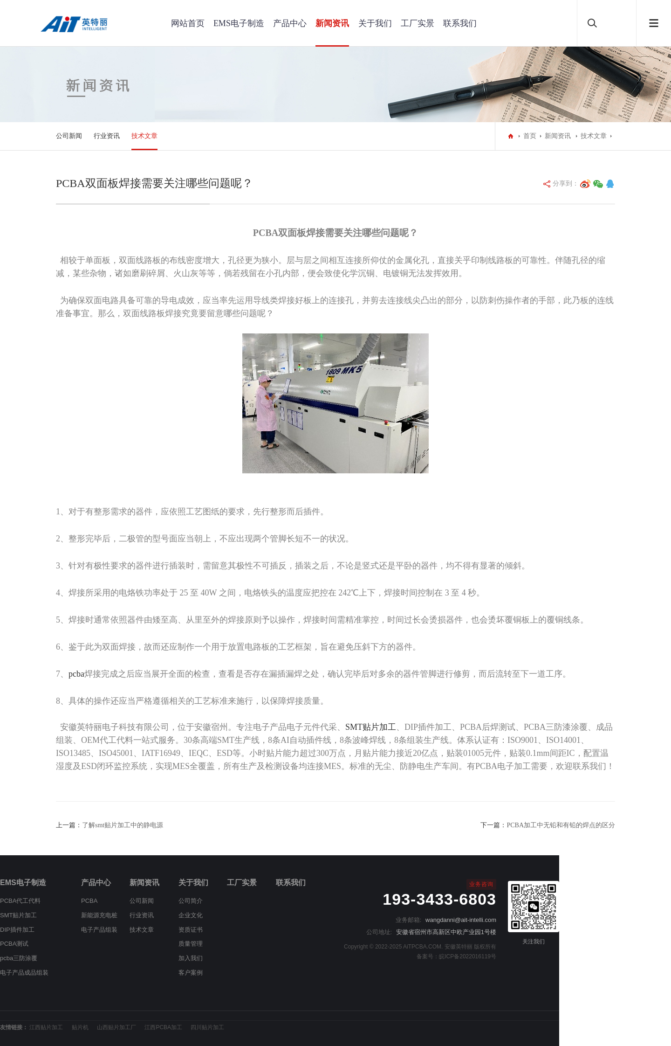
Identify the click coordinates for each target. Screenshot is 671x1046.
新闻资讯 (332, 23)
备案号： (428, 956)
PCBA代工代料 (20, 900)
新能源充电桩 (99, 915)
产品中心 (290, 23)
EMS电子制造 (238, 23)
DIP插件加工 (17, 929)
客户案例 (190, 972)
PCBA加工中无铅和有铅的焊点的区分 (561, 825)
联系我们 (460, 23)
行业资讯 (107, 135)
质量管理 (190, 943)
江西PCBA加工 (163, 1027)
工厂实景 (417, 23)
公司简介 (190, 900)
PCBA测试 (14, 943)
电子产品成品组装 (24, 972)
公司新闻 (69, 135)
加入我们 (190, 958)
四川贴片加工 (207, 1027)
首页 (529, 135)
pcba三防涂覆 (18, 958)
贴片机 (80, 1027)
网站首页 (188, 23)
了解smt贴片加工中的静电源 (122, 825)
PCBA (89, 900)
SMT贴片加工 (18, 915)
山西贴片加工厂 (116, 1027)
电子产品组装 (99, 929)
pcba (76, 674)
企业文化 (190, 915)
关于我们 (375, 23)
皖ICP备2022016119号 (467, 956)
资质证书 (190, 929)
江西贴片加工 (46, 1027)
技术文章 (144, 135)
